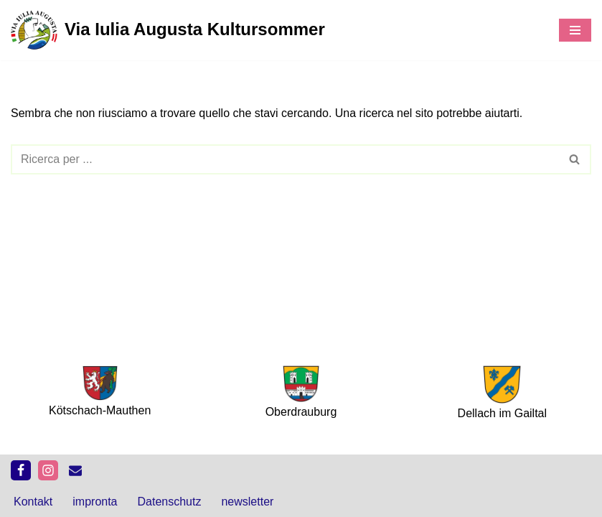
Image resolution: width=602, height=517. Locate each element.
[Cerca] (285, 159)
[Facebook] (21, 470)
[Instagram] (48, 470)
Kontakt (33, 501)
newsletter (247, 501)
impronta (94, 501)
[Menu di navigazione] (575, 30)
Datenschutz (170, 501)
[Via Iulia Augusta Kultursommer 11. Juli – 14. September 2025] (168, 30)
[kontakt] (75, 470)
